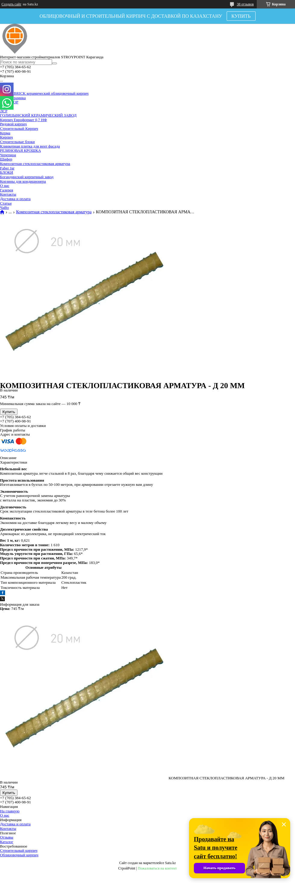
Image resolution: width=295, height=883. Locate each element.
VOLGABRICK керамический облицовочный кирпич (44, 93)
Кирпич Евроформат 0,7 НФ (23, 119)
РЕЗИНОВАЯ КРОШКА (20, 150)
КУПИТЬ (241, 16)
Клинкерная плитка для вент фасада (30, 146)
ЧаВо (4, 207)
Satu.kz (170, 863)
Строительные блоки (17, 141)
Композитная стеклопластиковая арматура (35, 163)
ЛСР (4, 111)
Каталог (6, 841)
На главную (10, 811)
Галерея (6, 190)
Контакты (8, 194)
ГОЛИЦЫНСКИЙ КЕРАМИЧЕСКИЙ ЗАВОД (38, 115)
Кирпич (6, 137)
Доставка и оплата (15, 198)
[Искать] (54, 63)
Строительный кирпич (18, 850)
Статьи (5, 203)
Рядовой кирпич (13, 124)
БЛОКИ (6, 172)
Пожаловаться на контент (157, 868)
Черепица (8, 155)
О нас (4, 185)
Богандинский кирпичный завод (27, 177)
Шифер (6, 159)
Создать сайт (11, 4)
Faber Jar (7, 168)
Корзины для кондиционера (23, 181)
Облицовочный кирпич (19, 855)
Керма (5, 133)
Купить (8, 412)
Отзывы (6, 837)
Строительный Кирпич (19, 128)
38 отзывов (245, 4)
